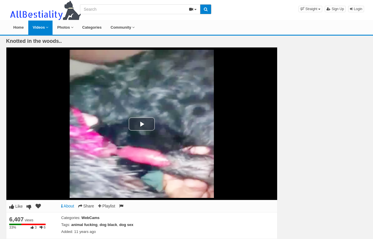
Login (356, 9)
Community (123, 27)
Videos (40, 27)
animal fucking (84, 225)
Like (16, 206)
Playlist (106, 206)
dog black (108, 225)
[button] (310, 9)
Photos (65, 27)
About (67, 206)
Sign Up (335, 9)
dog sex (126, 225)
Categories (92, 27)
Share (86, 206)
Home (18, 27)
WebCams (90, 218)
